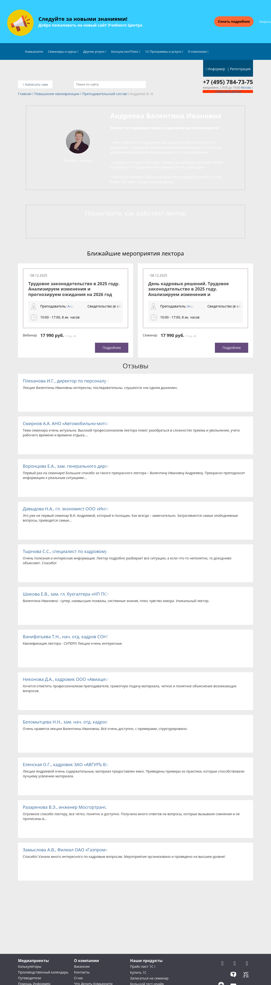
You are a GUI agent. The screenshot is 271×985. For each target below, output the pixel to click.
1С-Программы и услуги (164, 51)
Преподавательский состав (104, 94)
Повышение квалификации (56, 94)
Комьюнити (34, 51)
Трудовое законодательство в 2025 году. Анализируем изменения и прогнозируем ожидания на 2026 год (74, 289)
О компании (198, 51)
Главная (24, 94)
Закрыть (265, 21)
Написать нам (35, 84)
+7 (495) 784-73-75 (228, 82)
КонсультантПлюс (125, 51)
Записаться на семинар (149, 978)
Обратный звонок (227, 91)
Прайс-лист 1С (142, 966)
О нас (78, 978)
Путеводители (29, 978)
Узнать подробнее (234, 21)
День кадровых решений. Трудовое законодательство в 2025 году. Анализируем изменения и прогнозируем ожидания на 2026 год (190, 292)
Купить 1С (138, 972)
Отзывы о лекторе (78, 160)
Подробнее (111, 347)
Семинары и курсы (63, 51)
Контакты (82, 972)
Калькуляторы (29, 966)
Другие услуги (94, 51)
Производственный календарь (43, 972)
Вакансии (82, 966)
